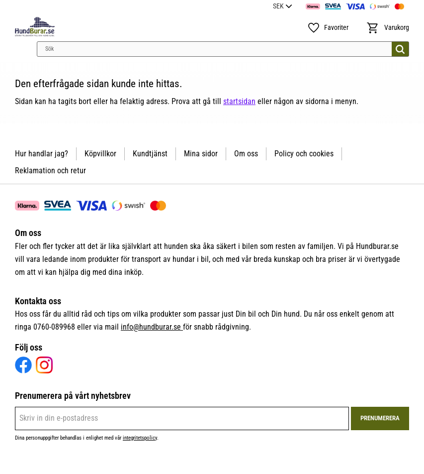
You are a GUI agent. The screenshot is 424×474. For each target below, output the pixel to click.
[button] (327, 27)
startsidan (239, 101)
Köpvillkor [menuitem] (100, 153)
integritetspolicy (140, 438)
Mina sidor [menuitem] (201, 153)
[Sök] (400, 49)
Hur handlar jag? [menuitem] (41, 153)
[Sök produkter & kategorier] (223, 49)
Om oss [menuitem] (246, 153)
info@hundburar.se (152, 327)
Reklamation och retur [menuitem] (50, 170)
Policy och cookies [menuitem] (304, 153)
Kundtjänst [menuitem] (150, 153)
